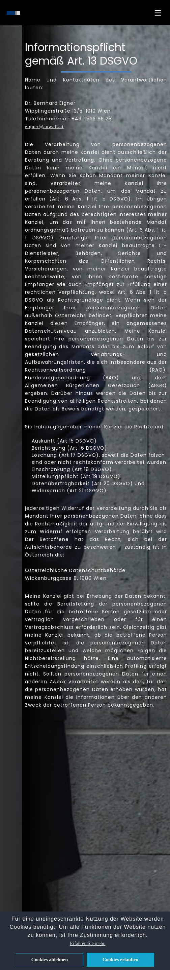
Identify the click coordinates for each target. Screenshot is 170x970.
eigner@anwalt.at (44, 126)
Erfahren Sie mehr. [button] (87, 943)
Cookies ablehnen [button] (49, 959)
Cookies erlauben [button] (121, 959)
